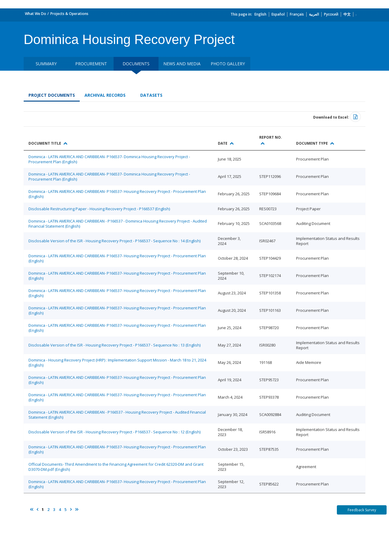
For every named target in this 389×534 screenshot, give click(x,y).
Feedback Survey (362, 509)
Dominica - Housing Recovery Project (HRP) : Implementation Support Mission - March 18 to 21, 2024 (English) (117, 362)
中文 (347, 14)
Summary (46, 63)
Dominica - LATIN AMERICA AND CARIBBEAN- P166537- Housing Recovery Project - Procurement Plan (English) (117, 194)
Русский (331, 14)
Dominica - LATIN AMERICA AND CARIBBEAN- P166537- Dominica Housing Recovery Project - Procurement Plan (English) (109, 159)
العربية (314, 14)
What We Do (35, 13)
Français (297, 14)
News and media (181, 63)
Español (278, 14)
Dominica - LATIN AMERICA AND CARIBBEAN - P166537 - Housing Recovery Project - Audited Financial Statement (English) (117, 414)
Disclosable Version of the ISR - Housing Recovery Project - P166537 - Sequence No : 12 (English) (114, 432)
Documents (136, 63)
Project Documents (51, 95)
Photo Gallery (228, 63)
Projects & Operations (69, 13)
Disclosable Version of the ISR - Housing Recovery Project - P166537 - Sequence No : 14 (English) (114, 240)
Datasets (151, 95)
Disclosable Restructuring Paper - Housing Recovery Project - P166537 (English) (99, 208)
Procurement (91, 63)
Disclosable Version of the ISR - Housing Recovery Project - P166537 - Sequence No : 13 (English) (114, 345)
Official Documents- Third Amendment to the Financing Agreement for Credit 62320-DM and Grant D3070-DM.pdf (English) (115, 467)
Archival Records (105, 95)
